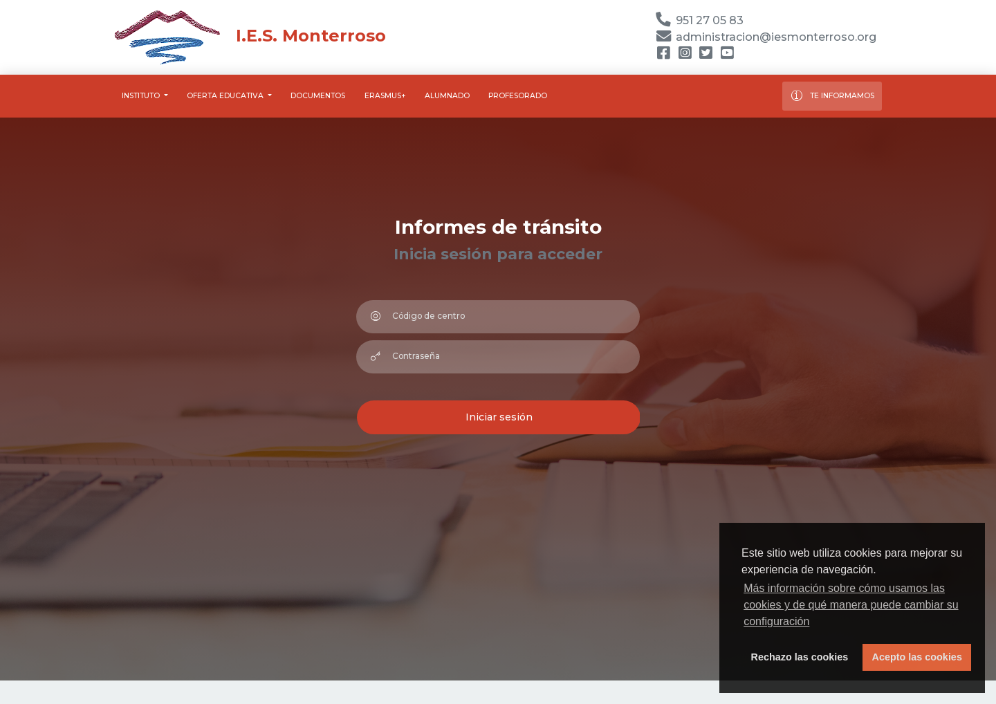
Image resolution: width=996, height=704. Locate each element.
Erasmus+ (385, 95)
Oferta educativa (226, 95)
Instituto (142, 95)
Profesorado (517, 95)
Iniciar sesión (499, 417)
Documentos (317, 95)
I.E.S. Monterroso (250, 36)
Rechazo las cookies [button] (800, 657)
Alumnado (447, 95)
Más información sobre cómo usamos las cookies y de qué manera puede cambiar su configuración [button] (851, 604)
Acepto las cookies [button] (917, 657)
